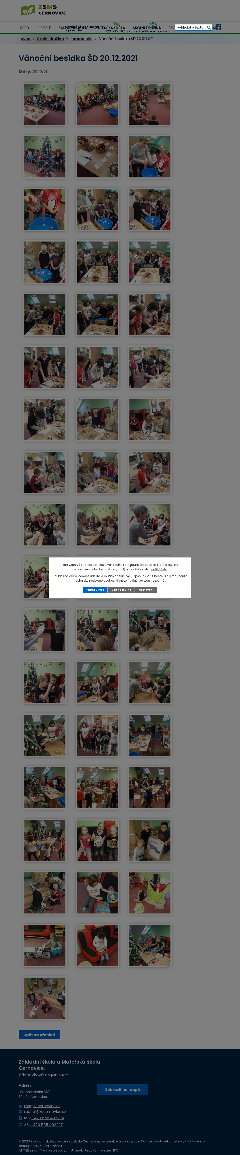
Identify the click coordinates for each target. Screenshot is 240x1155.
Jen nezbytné (121, 589)
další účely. (159, 569)
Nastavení (146, 589)
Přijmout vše (95, 589)
